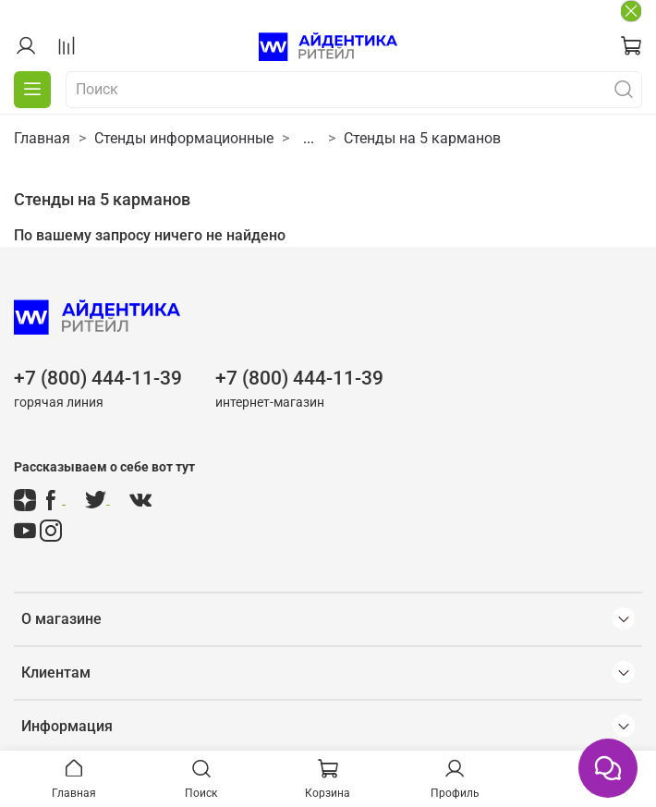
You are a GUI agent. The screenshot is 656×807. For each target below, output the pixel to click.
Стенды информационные (183, 138)
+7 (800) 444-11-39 (98, 378)
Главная (42, 138)
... (308, 138)
